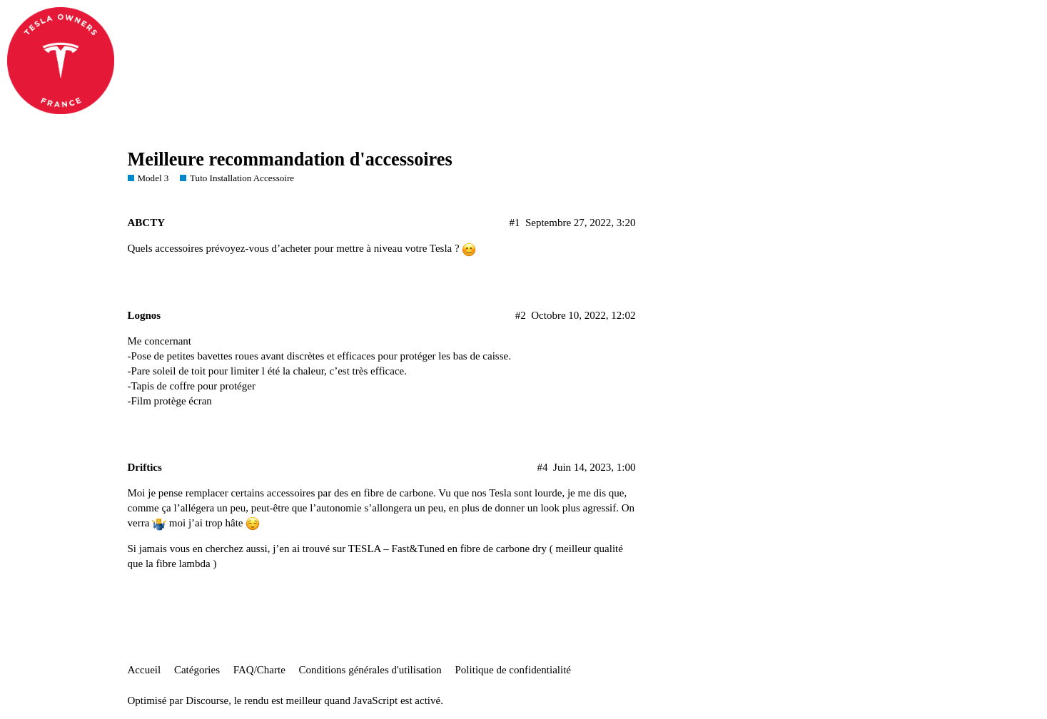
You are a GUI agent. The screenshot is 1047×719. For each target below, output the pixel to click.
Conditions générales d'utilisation (370, 669)
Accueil (144, 669)
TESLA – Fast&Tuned (396, 548)
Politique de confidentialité (513, 669)
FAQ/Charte (259, 669)
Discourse (207, 700)
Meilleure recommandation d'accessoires (290, 159)
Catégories (197, 669)
